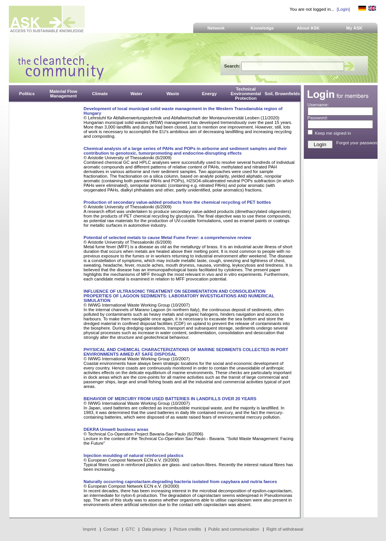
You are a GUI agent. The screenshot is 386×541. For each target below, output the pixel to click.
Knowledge (262, 28)
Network (216, 28)
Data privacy (154, 529)
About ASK (308, 28)
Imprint (89, 529)
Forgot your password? (358, 142)
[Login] (343, 9)
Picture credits (187, 529)
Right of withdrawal (285, 529)
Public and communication (233, 529)
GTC (130, 529)
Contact (110, 529)
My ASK (354, 28)
